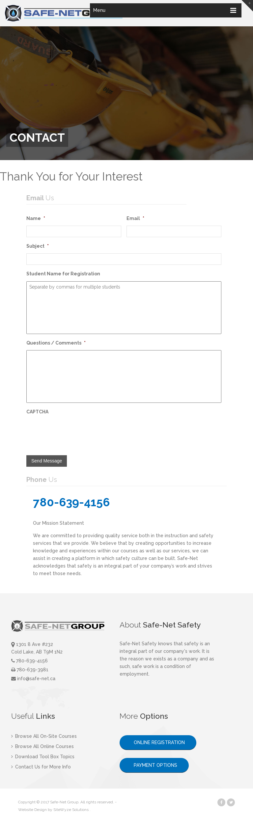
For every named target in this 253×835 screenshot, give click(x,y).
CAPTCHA (37, 411)
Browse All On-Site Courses (44, 736)
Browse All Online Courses (42, 746)
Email (135, 218)
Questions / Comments (56, 343)
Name (35, 218)
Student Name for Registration (63, 273)
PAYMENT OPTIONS (154, 765)
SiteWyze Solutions (71, 809)
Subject (37, 246)
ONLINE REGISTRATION (158, 742)
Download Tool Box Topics (42, 756)
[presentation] (76, 432)
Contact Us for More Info (41, 766)
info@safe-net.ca (33, 678)
